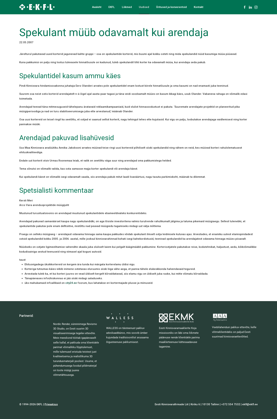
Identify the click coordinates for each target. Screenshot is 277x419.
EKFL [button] (111, 7)
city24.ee (71, 283)
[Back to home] (37, 7)
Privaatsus (51, 404)
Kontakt (198, 7)
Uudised (144, 7)
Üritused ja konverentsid (171, 7)
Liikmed (127, 7)
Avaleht (96, 7)
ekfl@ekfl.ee (250, 404)
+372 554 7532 (230, 404)
